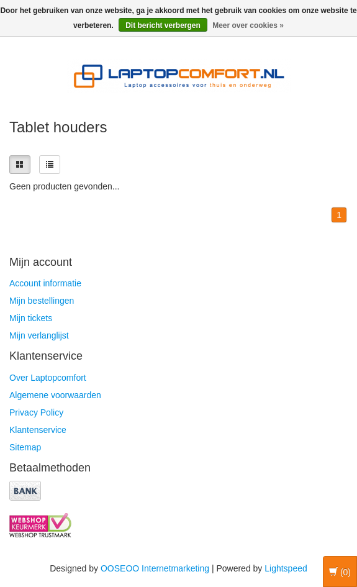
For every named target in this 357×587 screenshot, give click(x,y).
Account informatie (45, 283)
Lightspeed (285, 568)
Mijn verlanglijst (39, 335)
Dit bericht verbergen (163, 25)
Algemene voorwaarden (55, 395)
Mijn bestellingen (41, 301)
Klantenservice (37, 430)
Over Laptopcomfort (47, 378)
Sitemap (25, 447)
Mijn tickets (30, 318)
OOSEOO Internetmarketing (155, 568)
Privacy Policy (36, 412)
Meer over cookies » (248, 25)
